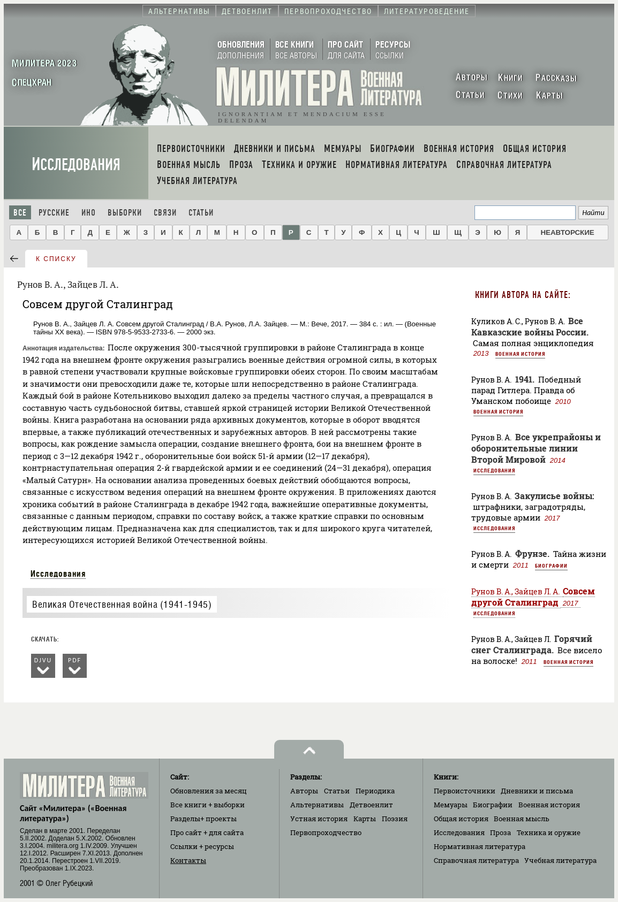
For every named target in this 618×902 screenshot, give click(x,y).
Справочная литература (476, 860)
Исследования (76, 164)
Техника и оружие (549, 832)
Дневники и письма (537, 791)
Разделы (203, 818)
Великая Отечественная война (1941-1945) (122, 604)
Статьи (201, 212)
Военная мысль (521, 818)
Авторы (304, 791)
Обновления (208, 791)
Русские (54, 212)
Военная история (520, 353)
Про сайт (207, 832)
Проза (500, 832)
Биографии (551, 565)
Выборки (125, 212)
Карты (364, 818)
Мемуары (451, 804)
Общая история (461, 818)
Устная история (319, 818)
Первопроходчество (325, 832)
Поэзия (395, 818)
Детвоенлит (371, 804)
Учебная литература (560, 860)
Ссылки (202, 846)
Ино (88, 212)
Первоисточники (464, 791)
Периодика (375, 791)
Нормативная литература (479, 846)
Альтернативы (317, 804)
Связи (165, 212)
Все (20, 212)
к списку (56, 259)
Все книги (207, 804)
